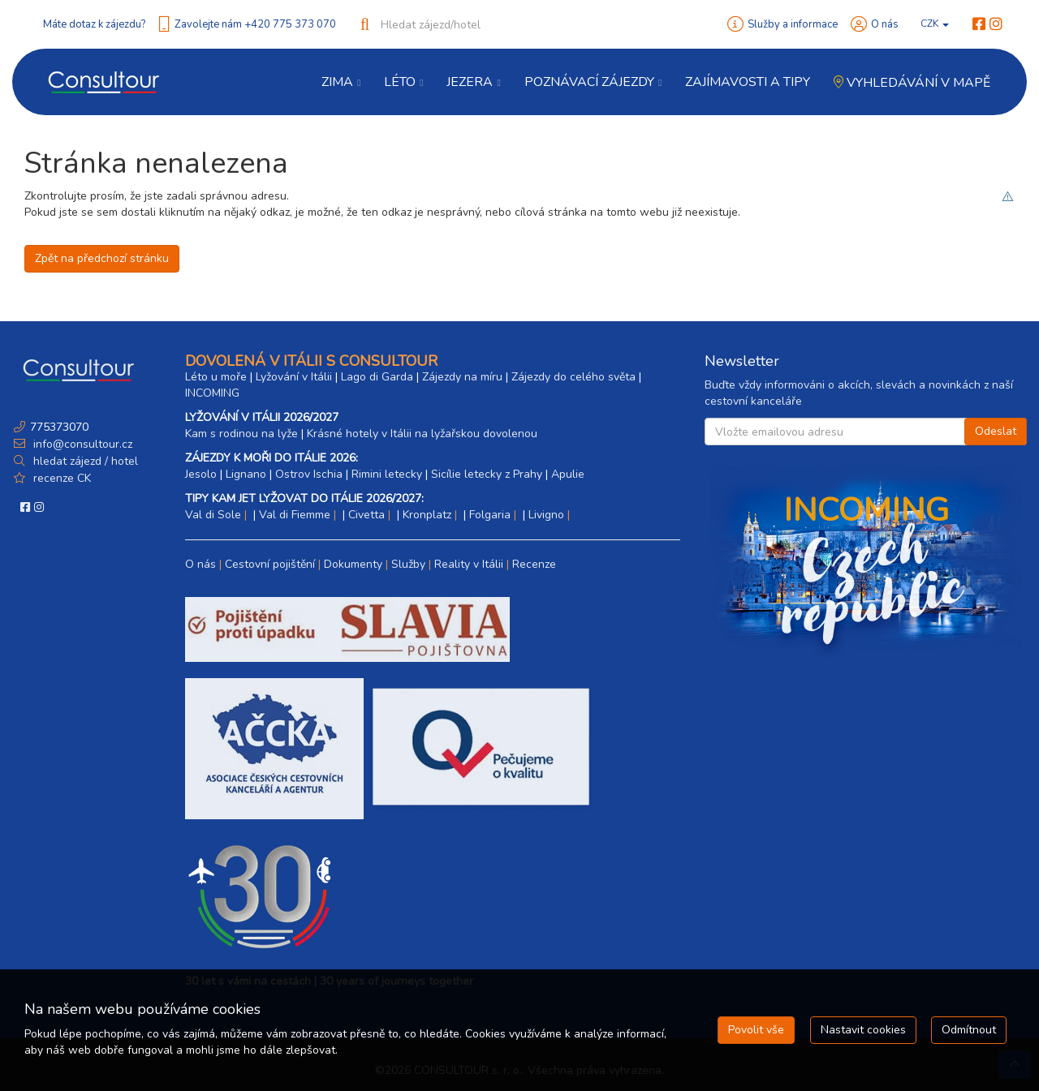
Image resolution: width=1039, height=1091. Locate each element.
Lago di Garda (377, 376)
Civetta (366, 514)
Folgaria (490, 514)
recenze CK (62, 478)
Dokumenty (353, 564)
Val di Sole (213, 514)
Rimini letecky (386, 474)
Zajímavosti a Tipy (747, 82)
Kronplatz (427, 514)
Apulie (567, 474)
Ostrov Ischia (309, 474)
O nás (885, 24)
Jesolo (201, 474)
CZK (934, 23)
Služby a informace (793, 24)
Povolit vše (756, 1029)
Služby (408, 564)
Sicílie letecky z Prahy (486, 474)
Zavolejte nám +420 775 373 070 (255, 24)
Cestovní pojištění (270, 564)
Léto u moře (216, 376)
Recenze (534, 564)
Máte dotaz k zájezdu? (94, 24)
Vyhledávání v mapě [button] (912, 83)
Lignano (246, 474)
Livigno (546, 514)
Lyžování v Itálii (294, 376)
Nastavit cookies (863, 1029)
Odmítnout (969, 1029)
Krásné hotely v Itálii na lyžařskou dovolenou (422, 433)
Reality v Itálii (468, 564)
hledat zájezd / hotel (85, 461)
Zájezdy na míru (462, 376)
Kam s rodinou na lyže (241, 433)
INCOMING (212, 393)
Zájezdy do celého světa (573, 376)
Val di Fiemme (294, 514)
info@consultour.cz (81, 444)
